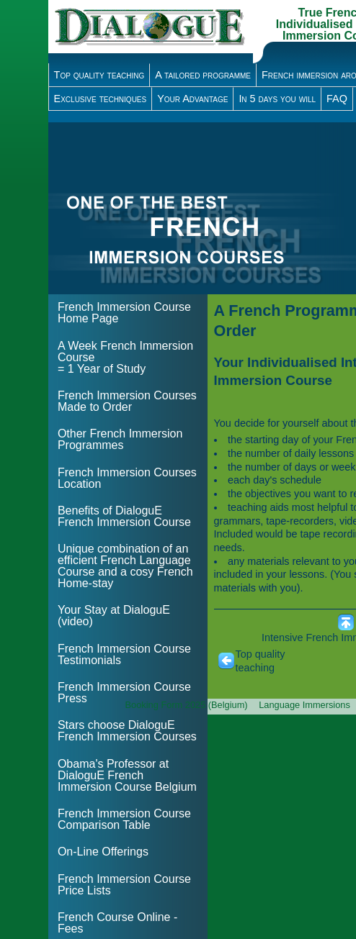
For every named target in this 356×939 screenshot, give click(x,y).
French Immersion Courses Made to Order (127, 401)
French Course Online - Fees (117, 923)
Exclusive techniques (100, 98)
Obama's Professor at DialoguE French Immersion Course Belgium (127, 775)
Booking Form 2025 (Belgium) (186, 704)
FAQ (336, 98)
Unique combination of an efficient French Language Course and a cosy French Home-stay (125, 566)
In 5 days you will (277, 98)
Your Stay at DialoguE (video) (114, 615)
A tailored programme (203, 75)
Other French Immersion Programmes (120, 439)
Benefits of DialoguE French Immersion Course (124, 516)
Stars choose (127, 731)
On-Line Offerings (103, 851)
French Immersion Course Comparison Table (124, 819)
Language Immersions (304, 704)
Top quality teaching (99, 75)
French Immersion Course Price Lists (124, 885)
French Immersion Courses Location (127, 478)
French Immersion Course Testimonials (124, 654)
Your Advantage (192, 98)
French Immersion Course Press (124, 692)
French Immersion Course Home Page (124, 313)
